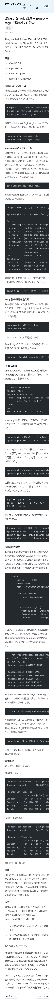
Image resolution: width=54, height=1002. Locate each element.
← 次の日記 (11, 996)
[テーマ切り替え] (46, 6)
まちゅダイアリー (13, 6)
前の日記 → (42, 996)
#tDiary (8, 28)
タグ (31, 6)
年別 (37, 6)
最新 (24, 6)
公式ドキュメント (13, 153)
